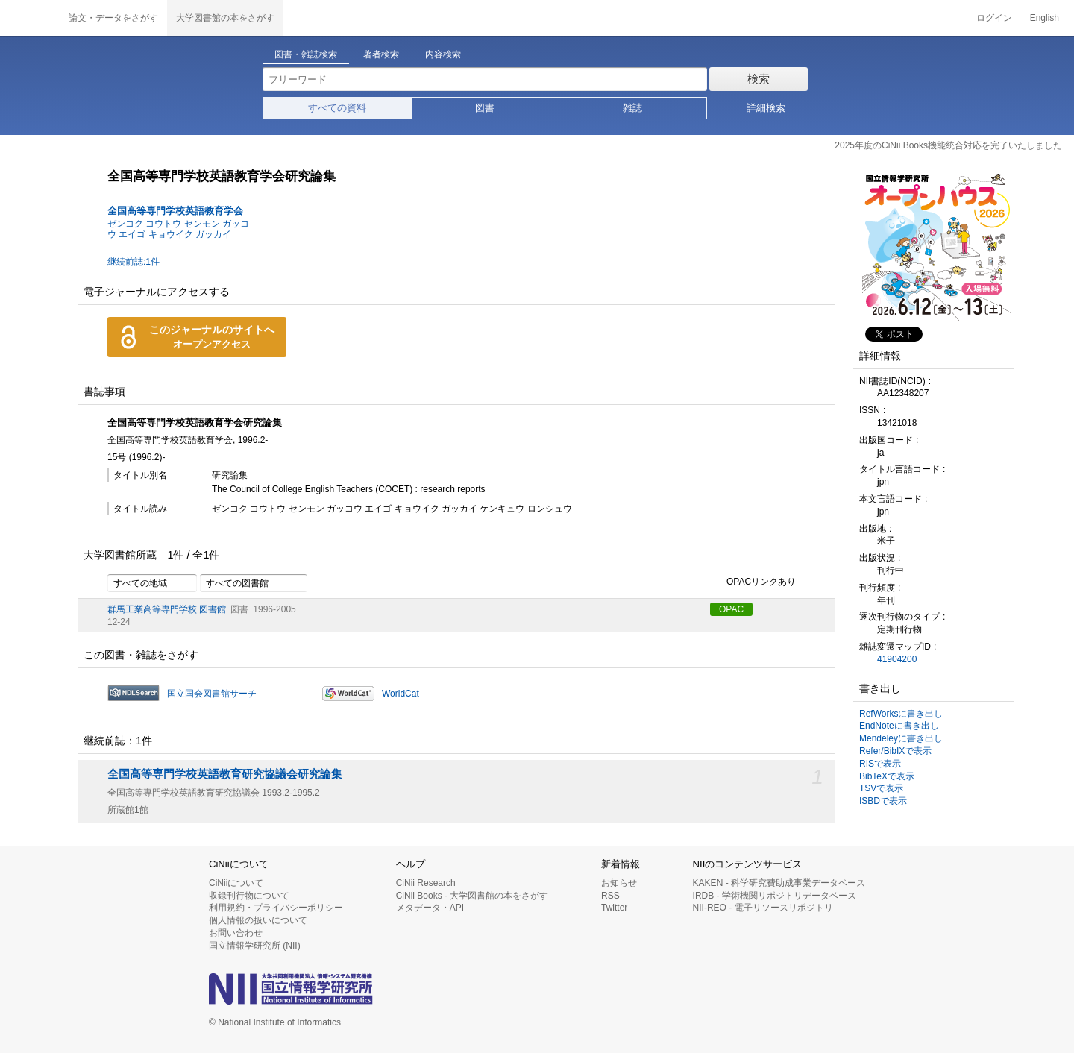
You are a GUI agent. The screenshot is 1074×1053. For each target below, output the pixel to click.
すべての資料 (337, 107)
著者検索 (381, 54)
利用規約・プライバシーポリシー (276, 907)
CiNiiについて (236, 883)
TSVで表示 (881, 788)
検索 (758, 78)
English (1044, 18)
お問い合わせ (236, 933)
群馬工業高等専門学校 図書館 (166, 609)
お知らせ (619, 883)
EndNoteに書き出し (899, 725)
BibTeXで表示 (886, 776)
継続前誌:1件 (133, 262)
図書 (484, 107)
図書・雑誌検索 (305, 54)
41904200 (897, 659)
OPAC (731, 609)
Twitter (614, 907)
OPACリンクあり (753, 582)
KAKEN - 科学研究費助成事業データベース (779, 883)
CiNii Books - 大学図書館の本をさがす (472, 895)
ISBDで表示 (883, 801)
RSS (610, 895)
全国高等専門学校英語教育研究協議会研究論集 (224, 774)
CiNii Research (426, 883)
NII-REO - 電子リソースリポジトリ (763, 907)
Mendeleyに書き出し (901, 738)
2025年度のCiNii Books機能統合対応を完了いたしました (948, 145)
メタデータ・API (430, 907)
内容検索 (443, 54)
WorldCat (400, 693)
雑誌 (632, 107)
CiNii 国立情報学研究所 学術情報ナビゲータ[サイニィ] (30, 18)
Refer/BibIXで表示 (895, 751)
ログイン (994, 18)
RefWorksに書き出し (901, 713)
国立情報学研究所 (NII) (255, 945)
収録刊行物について (249, 895)
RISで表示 (880, 763)
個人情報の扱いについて (258, 920)
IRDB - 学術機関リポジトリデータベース (774, 895)
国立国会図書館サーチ (212, 693)
